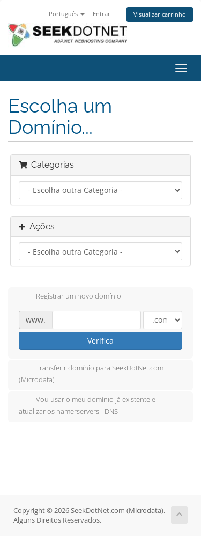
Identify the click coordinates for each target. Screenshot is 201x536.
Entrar (101, 14)
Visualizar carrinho (159, 14)
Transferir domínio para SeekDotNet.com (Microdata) (91, 373)
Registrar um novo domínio (70, 297)
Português (67, 14)
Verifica (100, 341)
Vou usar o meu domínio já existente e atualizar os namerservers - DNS (87, 405)
